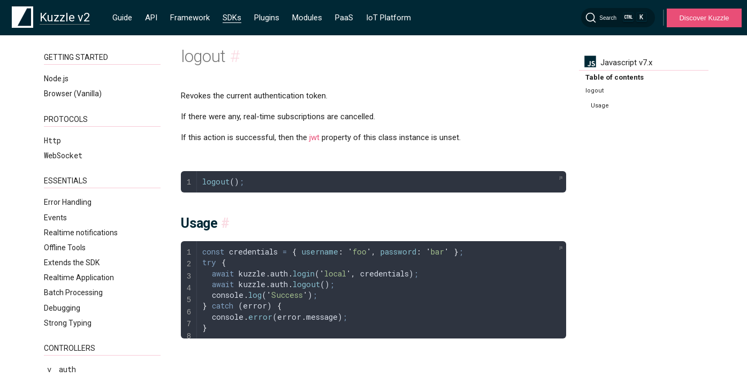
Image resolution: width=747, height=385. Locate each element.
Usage (600, 105)
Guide (122, 17)
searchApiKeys (80, 100)
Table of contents (614, 77)
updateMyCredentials (93, 115)
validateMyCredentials (97, 145)
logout (65, 70)
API (151, 17)
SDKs (232, 17)
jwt (314, 137)
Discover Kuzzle (704, 18)
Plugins (266, 17)
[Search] (618, 17)
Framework (190, 17)
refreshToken (78, 85)
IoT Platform (388, 17)
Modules (307, 17)
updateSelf (73, 130)
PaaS (344, 17)
